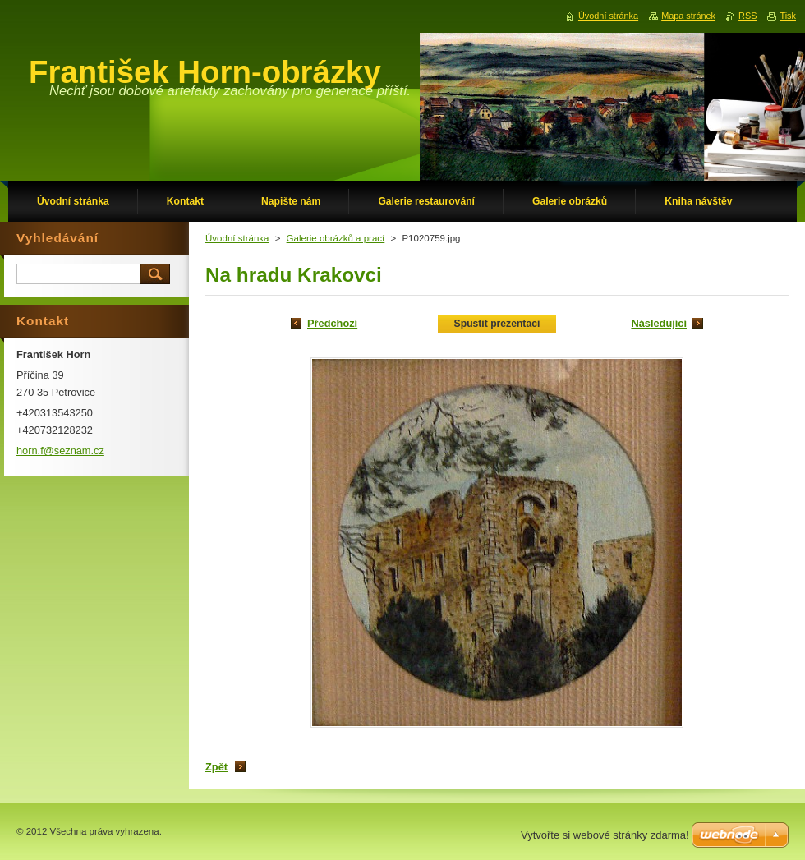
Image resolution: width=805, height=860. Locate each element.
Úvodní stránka (237, 238)
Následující (659, 323)
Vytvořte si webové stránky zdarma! (605, 835)
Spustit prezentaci (497, 323)
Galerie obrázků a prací (336, 238)
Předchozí (332, 323)
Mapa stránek (688, 16)
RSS (747, 16)
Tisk (788, 16)
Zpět (216, 767)
